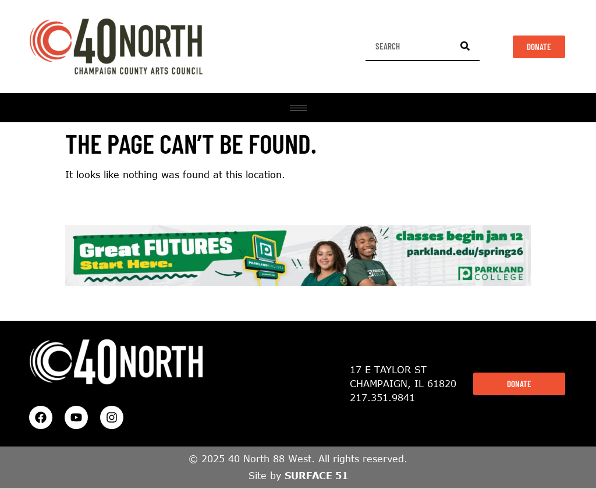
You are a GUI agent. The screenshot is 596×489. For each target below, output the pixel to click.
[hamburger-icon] (298, 108)
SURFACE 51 (316, 475)
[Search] (465, 46)
